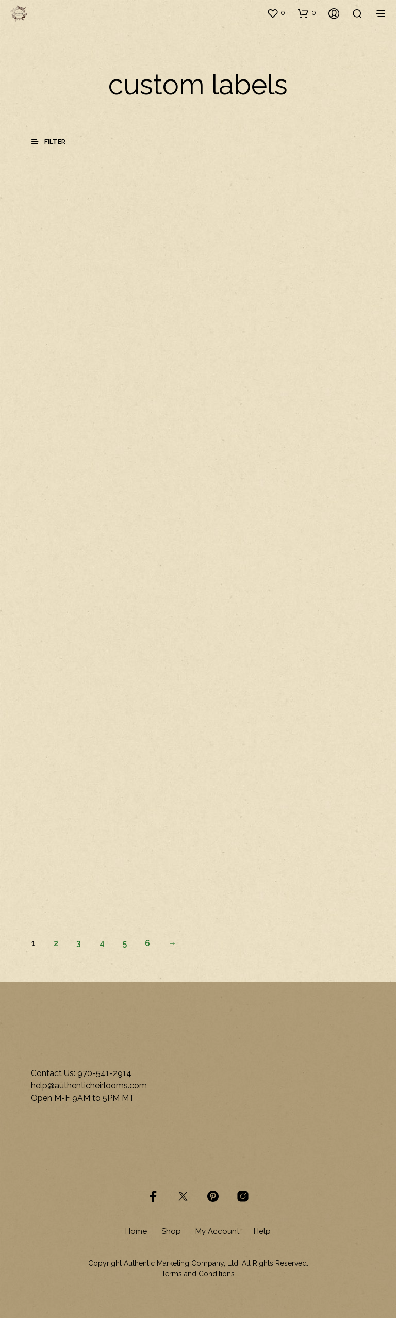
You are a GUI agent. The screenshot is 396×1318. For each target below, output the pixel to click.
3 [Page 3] (78, 943)
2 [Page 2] (56, 943)
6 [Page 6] (147, 943)
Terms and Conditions (198, 1274)
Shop (171, 1231)
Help (262, 1231)
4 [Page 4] (102, 943)
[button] (276, 13)
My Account (217, 1231)
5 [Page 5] (125, 943)
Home (136, 1231)
